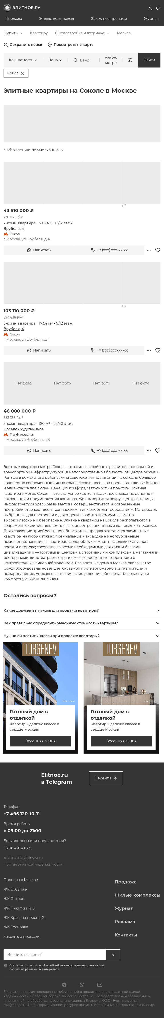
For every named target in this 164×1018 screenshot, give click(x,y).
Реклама (125, 921)
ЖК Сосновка (16, 927)
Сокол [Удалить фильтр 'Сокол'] (16, 73)
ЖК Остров (14, 899)
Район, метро (111, 60)
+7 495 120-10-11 (22, 813)
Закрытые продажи (109, 19)
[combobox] (14, 33)
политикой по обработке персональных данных (64, 965)
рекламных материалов (42, 969)
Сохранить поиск (23, 45)
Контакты (126, 934)
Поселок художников (24, 429)
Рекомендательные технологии (128, 1005)
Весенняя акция (40, 741)
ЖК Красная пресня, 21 (25, 918)
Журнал (151, 19)
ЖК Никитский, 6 (19, 908)
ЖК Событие (15, 889)
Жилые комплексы (56, 19)
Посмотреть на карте (71, 45)
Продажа (13, 19)
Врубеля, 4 (14, 229)
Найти (149, 60)
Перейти (106, 778)
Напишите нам (17, 847)
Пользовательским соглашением (122, 996)
